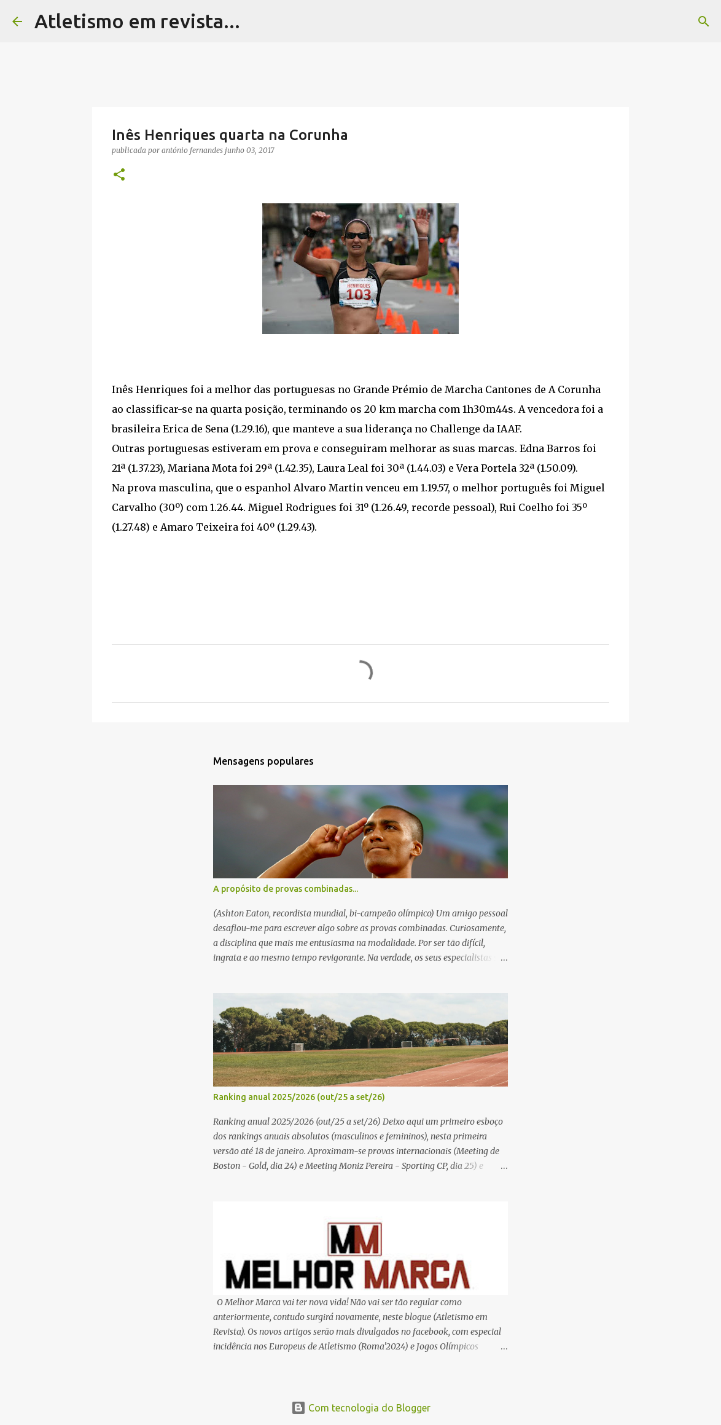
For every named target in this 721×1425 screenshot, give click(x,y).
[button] (119, 175)
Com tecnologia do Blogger (361, 1407)
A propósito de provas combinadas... (285, 889)
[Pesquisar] (257, 21)
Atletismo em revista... (137, 21)
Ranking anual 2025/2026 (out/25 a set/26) (299, 1097)
